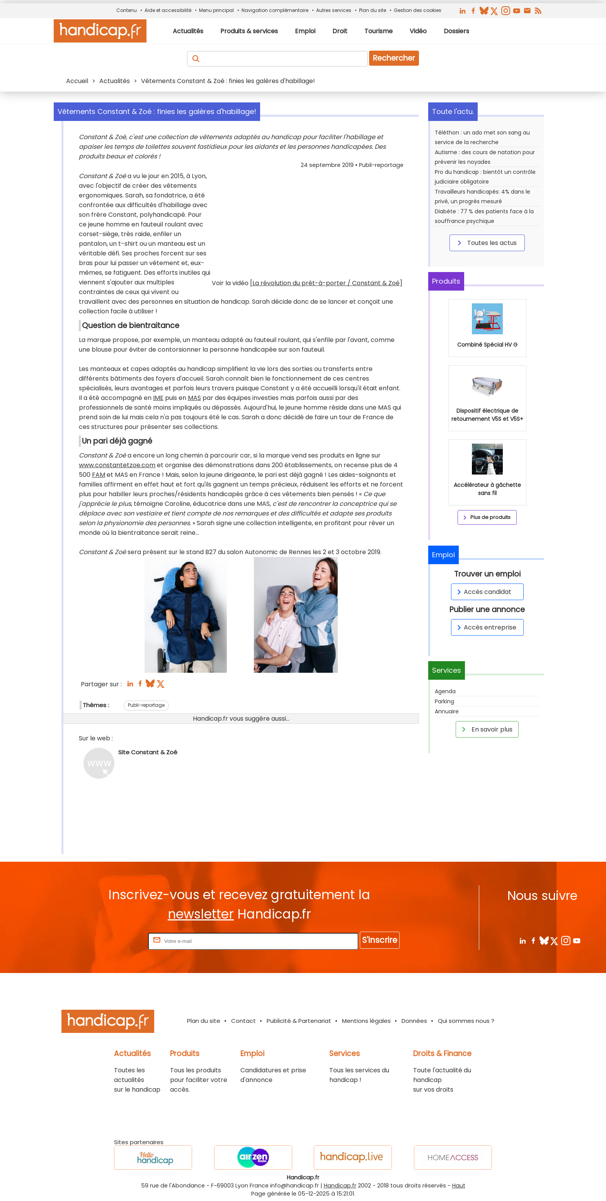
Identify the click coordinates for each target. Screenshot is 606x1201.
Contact (243, 1021)
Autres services (333, 10)
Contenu (126, 10)
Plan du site (372, 10)
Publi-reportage (146, 705)
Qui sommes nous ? (466, 1021)
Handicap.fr (340, 1185)
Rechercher (394, 58)
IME (158, 397)
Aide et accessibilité (168, 10)
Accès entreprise (485, 627)
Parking (444, 701)
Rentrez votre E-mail (115, 940)
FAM (98, 474)
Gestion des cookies (417, 10)
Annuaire (447, 711)
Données (414, 1021)
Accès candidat (482, 592)
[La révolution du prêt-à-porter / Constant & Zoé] (326, 283)
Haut (458, 1185)
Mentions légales (366, 1021)
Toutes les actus (486, 242)
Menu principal (216, 10)
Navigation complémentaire (275, 10)
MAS (194, 397)
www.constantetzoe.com (117, 465)
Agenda (445, 691)
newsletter (201, 914)
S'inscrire (379, 940)
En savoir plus (485, 729)
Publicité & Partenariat (299, 1021)
